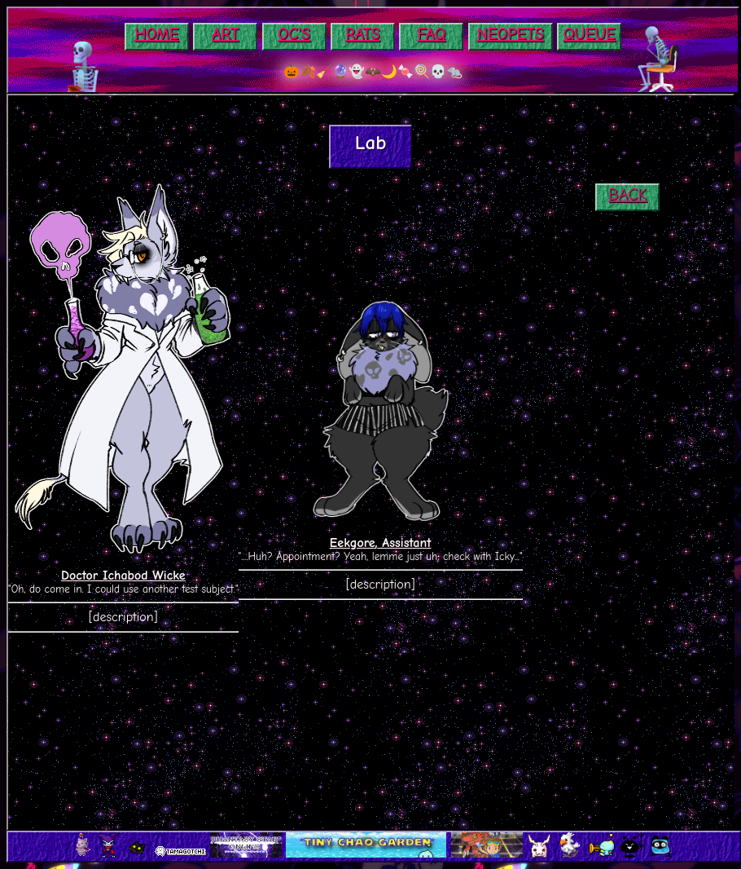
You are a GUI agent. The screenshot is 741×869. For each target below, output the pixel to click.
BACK (627, 194)
